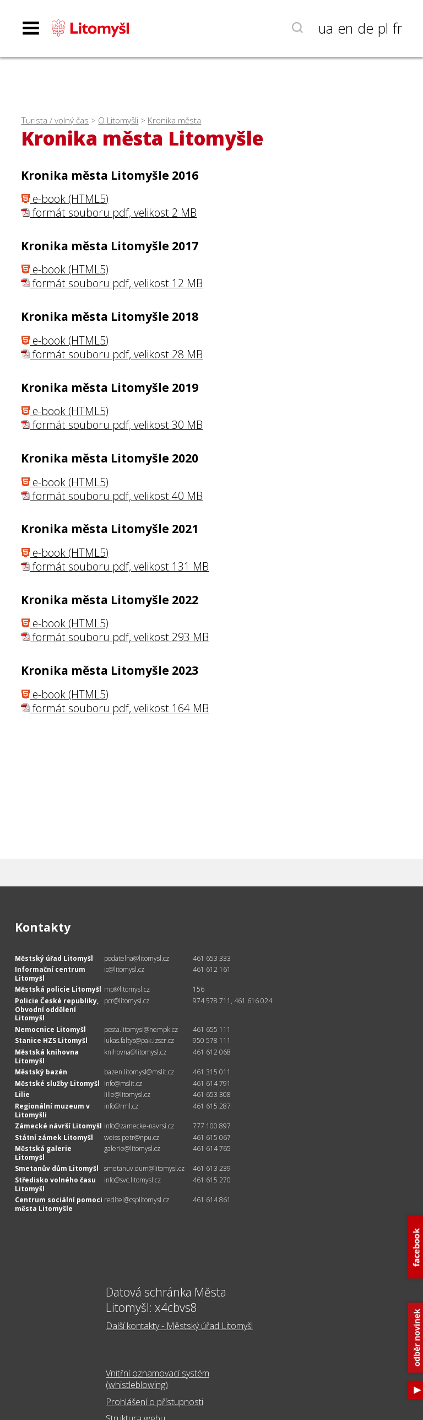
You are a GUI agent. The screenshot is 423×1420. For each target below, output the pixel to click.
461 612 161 (212, 969)
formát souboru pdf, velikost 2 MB (109, 212)
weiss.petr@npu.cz (131, 1137)
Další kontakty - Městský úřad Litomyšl (179, 1326)
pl (383, 28)
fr (397, 28)
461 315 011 (212, 1072)
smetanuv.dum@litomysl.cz (144, 1168)
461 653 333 (212, 958)
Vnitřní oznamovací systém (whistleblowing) (157, 1379)
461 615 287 (212, 1106)
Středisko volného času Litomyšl (55, 1184)
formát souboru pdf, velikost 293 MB (115, 637)
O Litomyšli (118, 120)
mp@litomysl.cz (127, 989)
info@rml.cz (121, 1106)
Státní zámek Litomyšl (54, 1137)
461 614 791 (212, 1083)
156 (198, 989)
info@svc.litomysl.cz (132, 1180)
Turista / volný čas (55, 120)
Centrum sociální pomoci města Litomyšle (58, 1204)
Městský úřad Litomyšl (54, 958)
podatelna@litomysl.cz (136, 958)
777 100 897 (212, 1126)
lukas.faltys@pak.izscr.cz (139, 1040)
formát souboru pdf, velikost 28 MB (112, 354)
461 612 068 (212, 1052)
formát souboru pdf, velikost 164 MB (115, 708)
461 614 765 (212, 1148)
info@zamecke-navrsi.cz (139, 1126)
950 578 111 (212, 1040)
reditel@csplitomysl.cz (136, 1199)
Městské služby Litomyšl (57, 1083)
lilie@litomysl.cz (127, 1094)
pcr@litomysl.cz (126, 1000)
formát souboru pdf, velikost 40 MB (112, 495)
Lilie (22, 1094)
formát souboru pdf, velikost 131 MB (115, 566)
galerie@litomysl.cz (132, 1148)
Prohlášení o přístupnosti (154, 1402)
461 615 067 (212, 1137)
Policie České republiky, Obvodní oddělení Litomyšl (57, 1009)
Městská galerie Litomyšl (43, 1153)
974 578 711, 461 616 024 (232, 1000)
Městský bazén (41, 1072)
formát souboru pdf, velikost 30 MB (112, 424)
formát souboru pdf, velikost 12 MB (112, 283)
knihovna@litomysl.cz (135, 1052)
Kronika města (174, 120)
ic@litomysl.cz (124, 969)
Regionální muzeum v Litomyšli (52, 1110)
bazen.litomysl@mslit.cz (139, 1072)
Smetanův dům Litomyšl (57, 1168)
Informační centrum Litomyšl (50, 974)
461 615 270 (212, 1180)
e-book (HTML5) (65, 198)
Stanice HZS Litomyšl (51, 1040)
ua (325, 28)
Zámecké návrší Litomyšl (58, 1126)
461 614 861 (212, 1199)
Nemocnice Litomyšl (50, 1029)
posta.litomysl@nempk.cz (141, 1029)
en (345, 28)
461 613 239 (212, 1168)
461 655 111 (212, 1029)
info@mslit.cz (123, 1083)
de (365, 28)
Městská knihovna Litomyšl (47, 1056)
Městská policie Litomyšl (58, 989)
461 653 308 (212, 1094)
